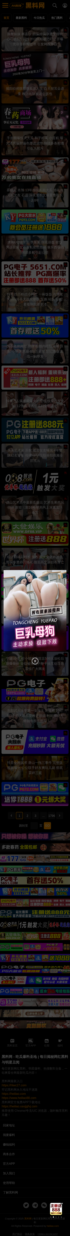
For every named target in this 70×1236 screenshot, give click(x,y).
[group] (56, 1209)
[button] (50, 1217)
